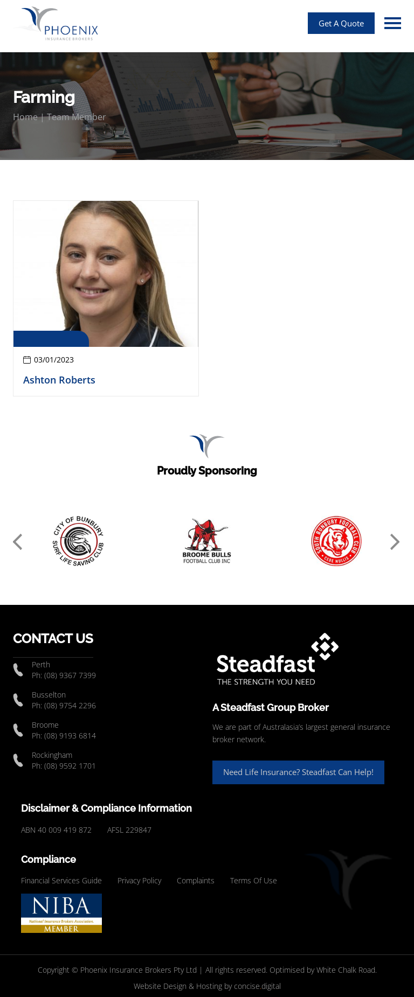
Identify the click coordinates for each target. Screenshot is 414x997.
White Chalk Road (345, 970)
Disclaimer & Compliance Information (106, 808)
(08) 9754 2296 (70, 705)
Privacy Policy (139, 880)
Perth (41, 664)
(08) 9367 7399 (70, 675)
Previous (18, 542)
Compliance (48, 859)
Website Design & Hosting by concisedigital (207, 986)
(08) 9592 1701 (70, 766)
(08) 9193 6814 (70, 735)
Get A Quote (341, 23)
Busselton (49, 694)
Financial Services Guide (61, 880)
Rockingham (52, 755)
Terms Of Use (253, 880)
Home (25, 117)
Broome (45, 725)
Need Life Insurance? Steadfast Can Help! (298, 771)
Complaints (196, 880)
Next (395, 542)
